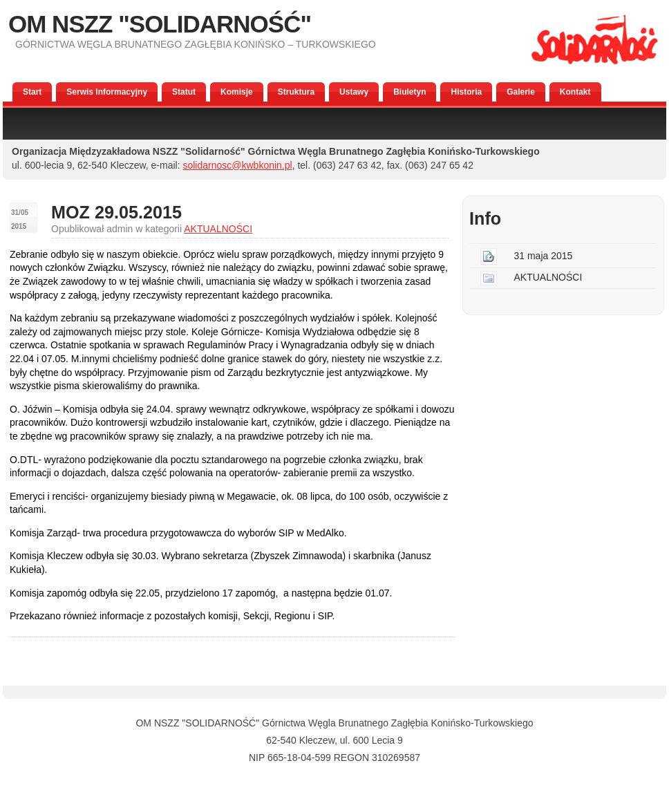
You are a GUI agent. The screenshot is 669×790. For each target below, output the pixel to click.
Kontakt (575, 92)
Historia (466, 92)
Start (32, 92)
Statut (184, 92)
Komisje (236, 92)
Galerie (521, 92)
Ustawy (353, 92)
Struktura (296, 92)
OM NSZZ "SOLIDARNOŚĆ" (159, 23)
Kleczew (316, 740)
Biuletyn (409, 92)
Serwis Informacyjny (106, 92)
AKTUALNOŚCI (218, 228)
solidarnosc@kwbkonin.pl (237, 165)
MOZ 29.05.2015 (116, 212)
